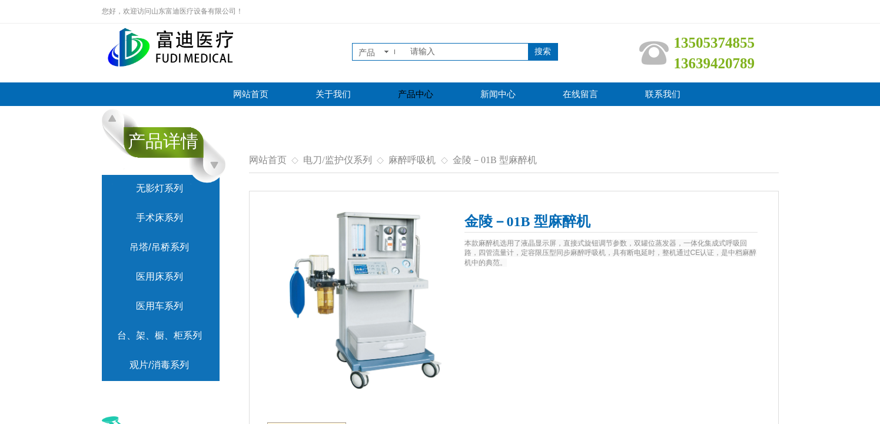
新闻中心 (498, 94)
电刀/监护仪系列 (337, 160)
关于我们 (333, 94)
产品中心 (415, 94)
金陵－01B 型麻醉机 (495, 160)
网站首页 (250, 94)
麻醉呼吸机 (412, 160)
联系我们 (662, 94)
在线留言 (580, 94)
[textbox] (467, 51)
